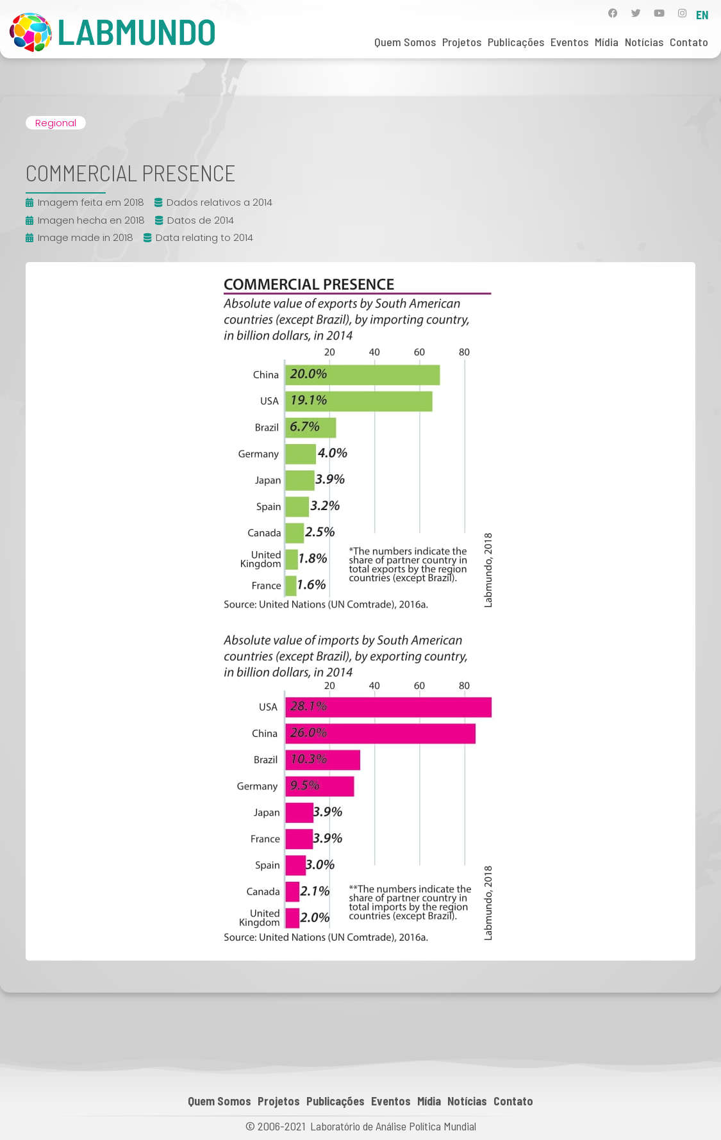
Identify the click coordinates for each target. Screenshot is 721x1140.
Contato (689, 42)
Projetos (461, 42)
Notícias (644, 42)
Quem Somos (405, 42)
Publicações (516, 42)
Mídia (606, 42)
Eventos (569, 42)
